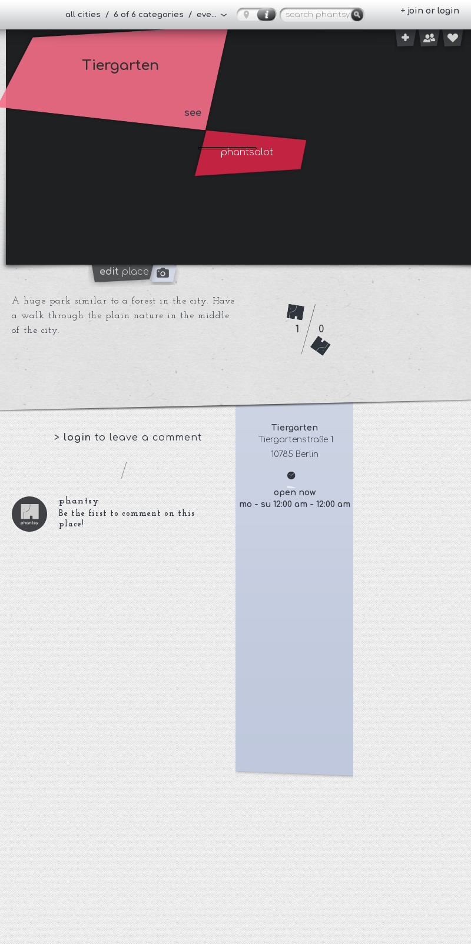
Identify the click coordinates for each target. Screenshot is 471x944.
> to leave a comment (128, 437)
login (79, 437)
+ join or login (429, 10)
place (124, 271)
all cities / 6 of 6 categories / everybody (146, 15)
